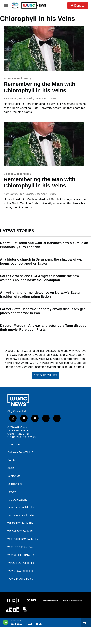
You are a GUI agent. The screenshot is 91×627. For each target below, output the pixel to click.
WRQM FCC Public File (20, 531)
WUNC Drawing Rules (20, 578)
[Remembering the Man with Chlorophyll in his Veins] (44, 48)
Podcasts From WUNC (20, 452)
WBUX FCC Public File (20, 515)
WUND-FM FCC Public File (23, 539)
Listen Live (13, 444)
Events (11, 460)
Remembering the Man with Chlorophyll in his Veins (39, 87)
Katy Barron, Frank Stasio (18, 98)
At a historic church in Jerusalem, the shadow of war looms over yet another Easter (41, 261)
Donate (79, 5)
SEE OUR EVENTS (45, 375)
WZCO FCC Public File (20, 563)
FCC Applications (17, 499)
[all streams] (86, 622)
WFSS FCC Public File (20, 523)
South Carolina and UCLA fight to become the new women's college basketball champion (39, 278)
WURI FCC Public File (20, 547)
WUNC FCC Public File (20, 507)
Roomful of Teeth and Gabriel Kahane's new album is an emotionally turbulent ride (44, 245)
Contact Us (13, 476)
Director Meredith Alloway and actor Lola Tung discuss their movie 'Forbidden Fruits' (43, 328)
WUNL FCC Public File (20, 570)
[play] (5, 622)
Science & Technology (17, 78)
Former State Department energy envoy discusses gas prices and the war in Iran (42, 311)
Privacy (11, 491)
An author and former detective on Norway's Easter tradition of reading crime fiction (40, 294)
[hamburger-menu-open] (6, 5)
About (10, 468)
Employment (14, 484)
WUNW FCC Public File (21, 555)
